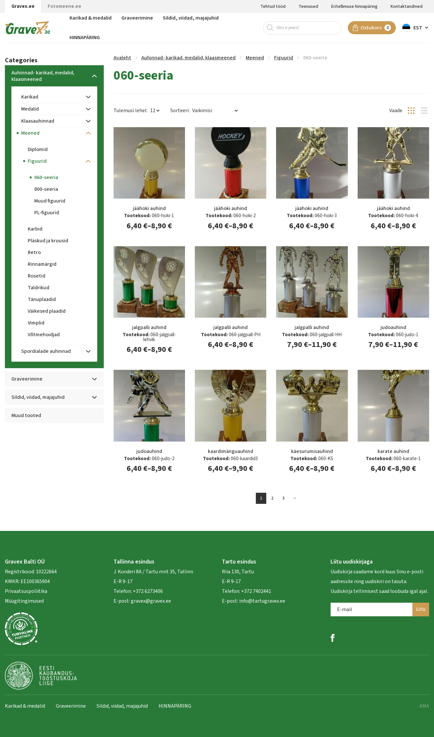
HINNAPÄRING (85, 37)
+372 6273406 (147, 591)
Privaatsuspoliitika (26, 591)
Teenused (308, 6)
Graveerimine (137, 18)
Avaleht (122, 57)
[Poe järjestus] (215, 110)
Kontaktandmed (407, 6)
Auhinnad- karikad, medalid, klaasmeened (188, 57)
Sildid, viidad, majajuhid (191, 18)
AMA (424, 706)
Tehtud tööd (273, 6)
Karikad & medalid (91, 18)
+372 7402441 (256, 591)
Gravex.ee (23, 6)
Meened (255, 57)
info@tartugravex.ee (262, 601)
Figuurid (283, 57)
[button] (415, 27)
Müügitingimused (24, 601)
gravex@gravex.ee (151, 601)
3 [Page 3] (283, 498)
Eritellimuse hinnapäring (354, 6)
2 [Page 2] (272, 498)
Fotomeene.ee (64, 6)
